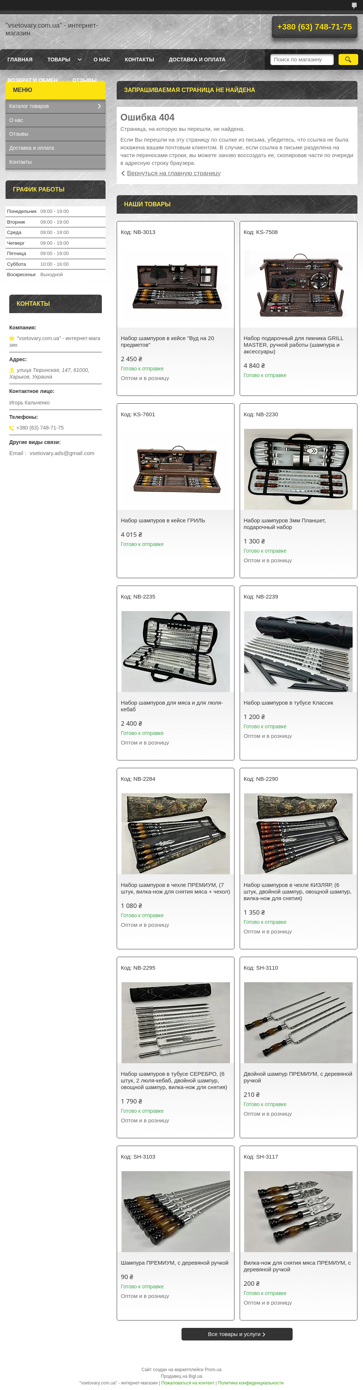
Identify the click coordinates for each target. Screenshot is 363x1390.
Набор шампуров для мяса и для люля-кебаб (172, 705)
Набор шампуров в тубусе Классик (288, 702)
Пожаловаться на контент (187, 1383)
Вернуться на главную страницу (174, 173)
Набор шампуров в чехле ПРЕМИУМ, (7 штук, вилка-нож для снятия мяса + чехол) (175, 888)
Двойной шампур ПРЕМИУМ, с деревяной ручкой (298, 1077)
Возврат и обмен (32, 80)
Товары (58, 59)
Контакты (139, 59)
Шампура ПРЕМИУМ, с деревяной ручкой (175, 1263)
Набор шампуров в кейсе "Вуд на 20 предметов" (167, 341)
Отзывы (85, 80)
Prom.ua (213, 1369)
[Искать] (348, 59)
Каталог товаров (29, 106)
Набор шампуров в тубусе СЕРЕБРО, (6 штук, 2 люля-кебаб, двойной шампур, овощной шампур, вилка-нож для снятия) (174, 1080)
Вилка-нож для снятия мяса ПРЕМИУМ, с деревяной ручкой (297, 1266)
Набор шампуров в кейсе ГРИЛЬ (163, 520)
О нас (102, 59)
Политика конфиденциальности (251, 1383)
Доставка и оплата (197, 59)
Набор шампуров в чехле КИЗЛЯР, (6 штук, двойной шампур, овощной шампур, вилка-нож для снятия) (298, 891)
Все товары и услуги (234, 1334)
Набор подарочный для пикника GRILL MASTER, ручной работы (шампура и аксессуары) (293, 345)
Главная (20, 59)
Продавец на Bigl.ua (181, 1376)
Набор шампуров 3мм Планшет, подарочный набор (285, 523)
